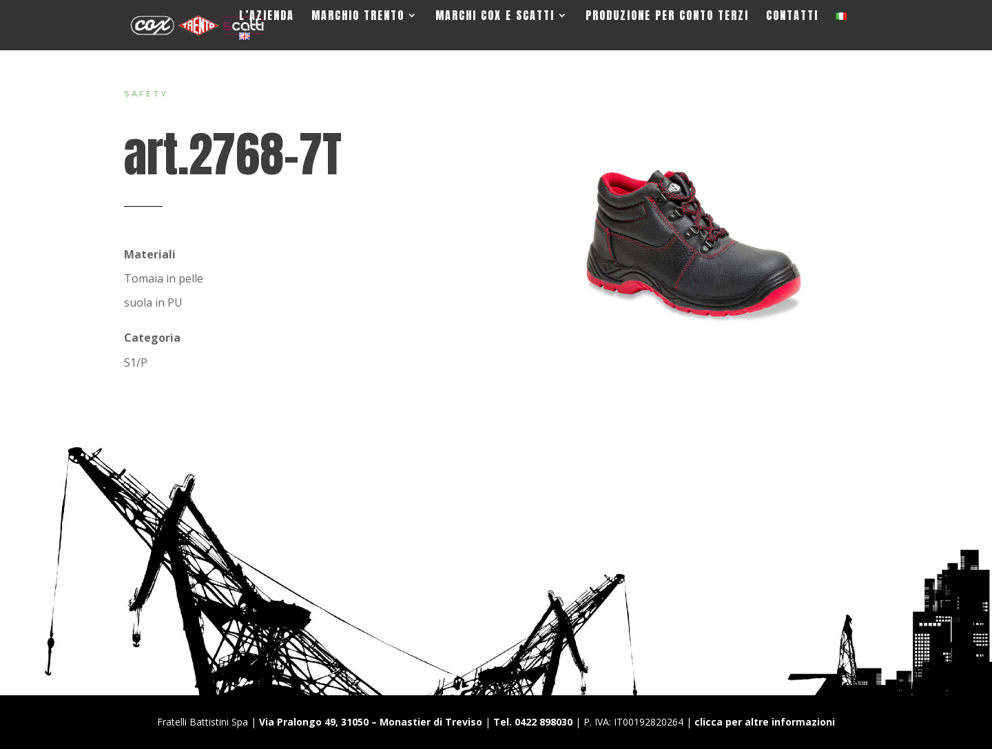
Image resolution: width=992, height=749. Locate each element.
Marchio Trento (357, 16)
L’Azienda (266, 16)
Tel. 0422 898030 (532, 721)
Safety (146, 94)
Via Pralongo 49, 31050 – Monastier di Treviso (370, 721)
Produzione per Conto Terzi (667, 16)
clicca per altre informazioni (764, 721)
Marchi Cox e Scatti (495, 16)
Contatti (792, 16)
